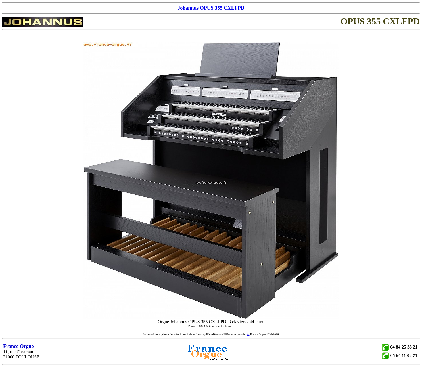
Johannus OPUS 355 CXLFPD (211, 8)
